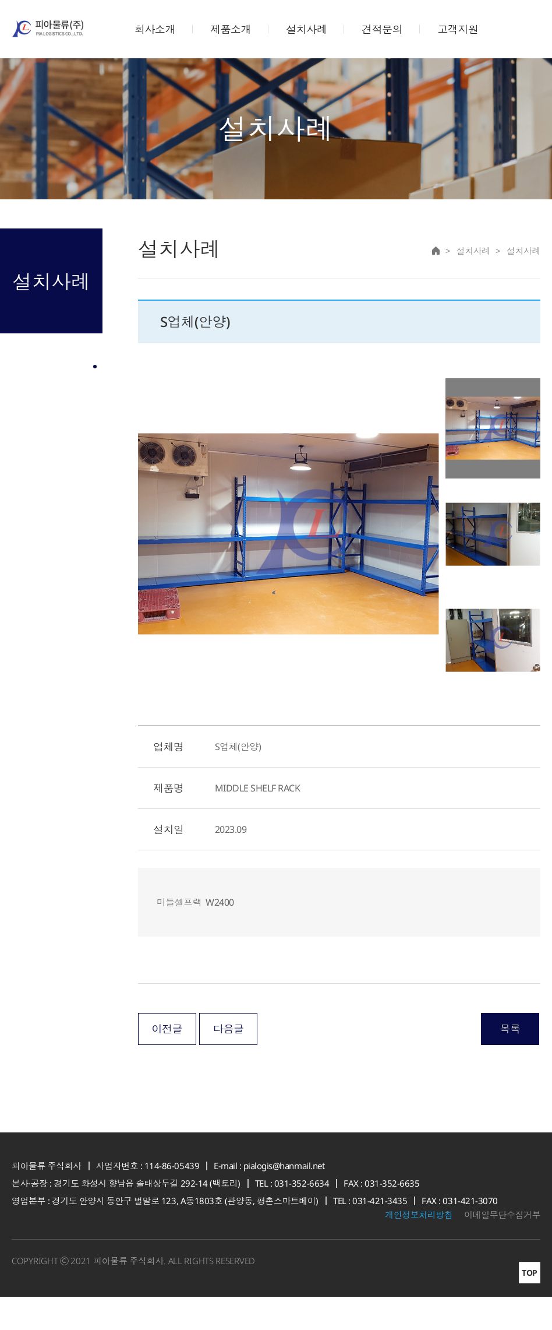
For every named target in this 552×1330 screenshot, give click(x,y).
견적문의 (382, 29)
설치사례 (306, 29)
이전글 (166, 1062)
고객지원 (457, 29)
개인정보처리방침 (418, 1248)
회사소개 (155, 29)
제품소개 (230, 29)
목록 (510, 1062)
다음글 (228, 1062)
